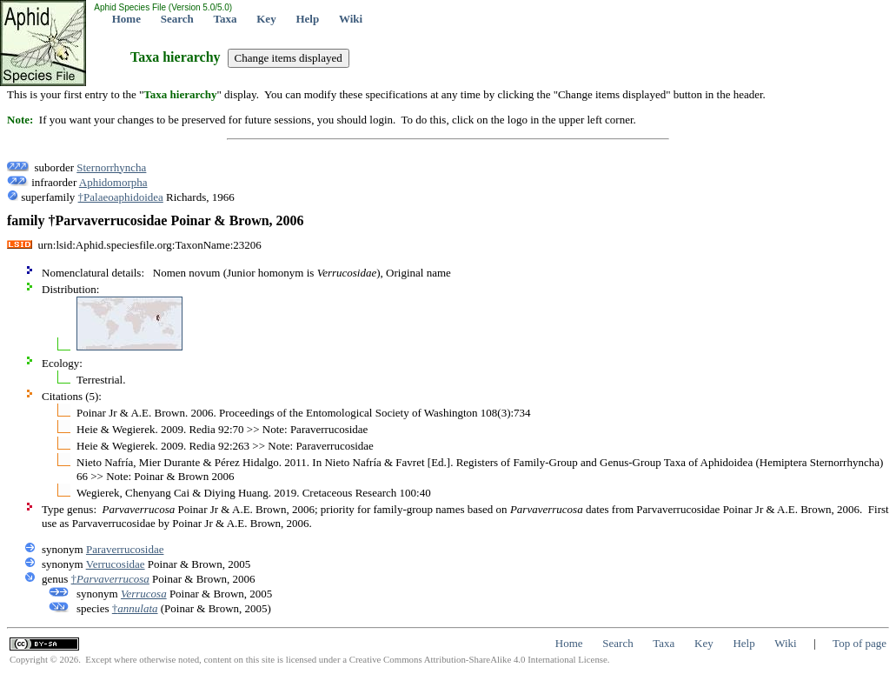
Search (177, 18)
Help (307, 18)
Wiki (350, 18)
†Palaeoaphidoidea (120, 197)
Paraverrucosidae (125, 549)
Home (126, 18)
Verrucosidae (115, 564)
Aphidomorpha (113, 182)
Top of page (859, 643)
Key (265, 18)
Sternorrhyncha (111, 167)
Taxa (225, 18)
